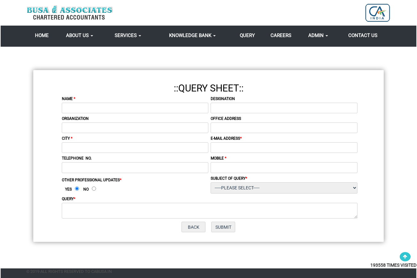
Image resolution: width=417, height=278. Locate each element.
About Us (79, 35)
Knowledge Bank (192, 35)
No (86, 189)
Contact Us (362, 35)
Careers (280, 35)
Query (247, 35)
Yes (68, 189)
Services (128, 35)
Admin (318, 35)
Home (42, 35)
